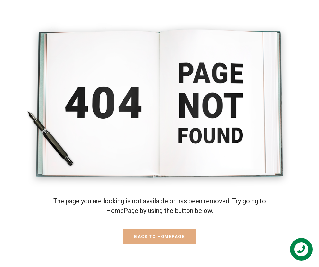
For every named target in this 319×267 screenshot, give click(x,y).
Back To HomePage (159, 236)
